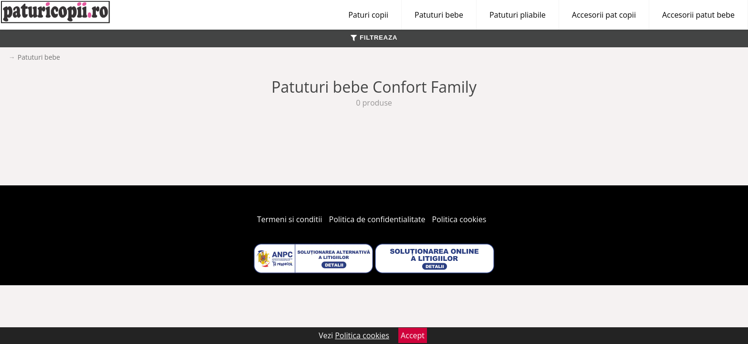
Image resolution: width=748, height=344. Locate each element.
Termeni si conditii (289, 219)
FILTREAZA (374, 37)
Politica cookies (459, 219)
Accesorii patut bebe (698, 15)
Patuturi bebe (439, 15)
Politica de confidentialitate (377, 219)
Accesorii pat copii (604, 15)
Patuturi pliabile (517, 15)
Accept (413, 335)
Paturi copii (368, 15)
